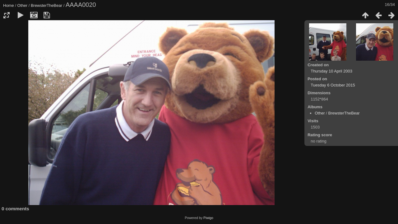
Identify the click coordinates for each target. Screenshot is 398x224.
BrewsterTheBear (46, 5)
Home (8, 5)
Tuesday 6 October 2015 (333, 85)
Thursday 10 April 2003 (331, 71)
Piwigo (208, 218)
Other (22, 5)
